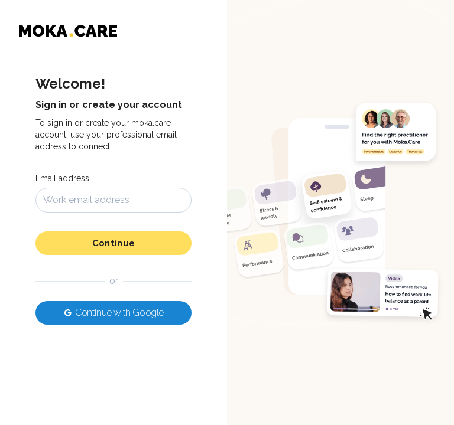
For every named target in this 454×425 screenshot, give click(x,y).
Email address (62, 178)
